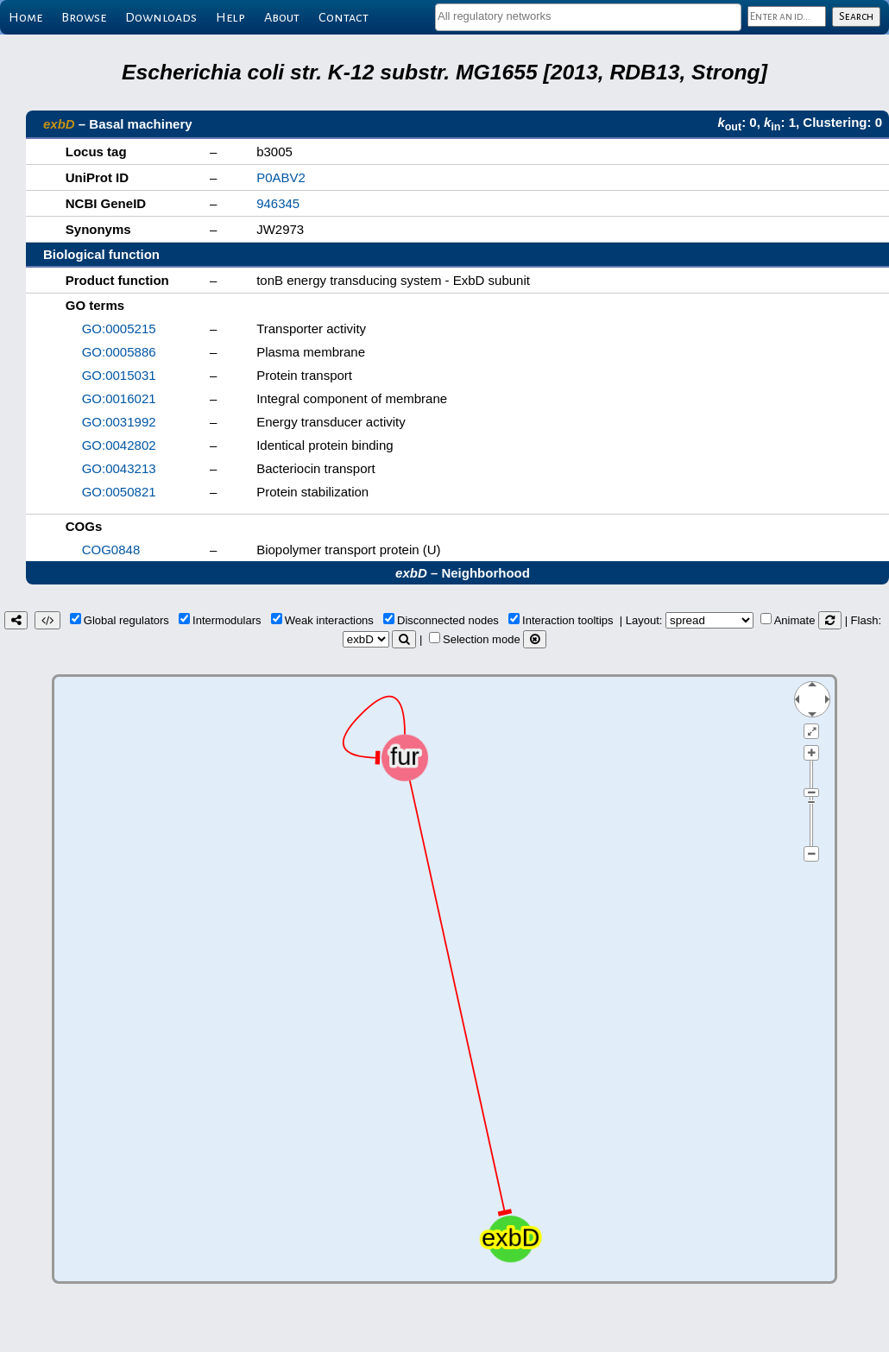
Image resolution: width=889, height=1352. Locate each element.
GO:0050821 (119, 491)
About (281, 17)
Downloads (161, 17)
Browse (83, 17)
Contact (343, 17)
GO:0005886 (119, 351)
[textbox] (588, 16)
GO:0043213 (119, 468)
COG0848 (111, 549)
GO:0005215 (119, 328)
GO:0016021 (119, 398)
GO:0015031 (119, 375)
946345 (277, 203)
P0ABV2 (281, 177)
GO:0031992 (119, 421)
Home (25, 17)
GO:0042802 (119, 445)
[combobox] (588, 17)
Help (230, 17)
